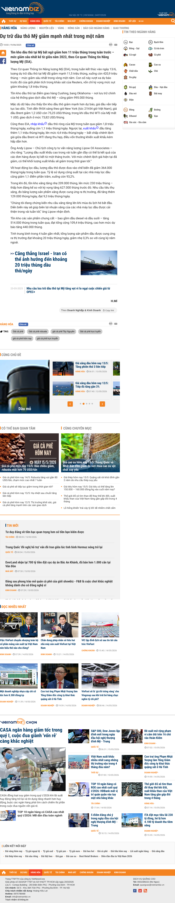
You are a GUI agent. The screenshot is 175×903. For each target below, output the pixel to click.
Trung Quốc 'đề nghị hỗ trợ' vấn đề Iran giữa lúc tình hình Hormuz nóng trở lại (53, 547)
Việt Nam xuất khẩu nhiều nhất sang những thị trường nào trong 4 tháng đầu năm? (104, 762)
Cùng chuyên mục (77, 428)
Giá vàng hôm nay (13, 851)
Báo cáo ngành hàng (96, 28)
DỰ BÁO (23, 21)
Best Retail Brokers (88, 856)
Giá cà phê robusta (38, 331)
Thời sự (94, 772)
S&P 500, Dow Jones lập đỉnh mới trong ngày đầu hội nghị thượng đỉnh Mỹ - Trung (105, 736)
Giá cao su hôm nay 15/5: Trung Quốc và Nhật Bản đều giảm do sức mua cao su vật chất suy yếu (89, 466)
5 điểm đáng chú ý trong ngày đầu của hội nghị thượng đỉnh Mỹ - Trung (104, 820)
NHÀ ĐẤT (72, 21)
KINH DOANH (119, 21)
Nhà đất (9, 571)
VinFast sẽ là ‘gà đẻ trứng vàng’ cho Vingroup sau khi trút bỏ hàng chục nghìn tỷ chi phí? (100, 695)
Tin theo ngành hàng (140, 32)
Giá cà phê (18, 331)
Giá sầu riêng (31, 856)
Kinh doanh (10, 590)
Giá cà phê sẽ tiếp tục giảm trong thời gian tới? (28, 486)
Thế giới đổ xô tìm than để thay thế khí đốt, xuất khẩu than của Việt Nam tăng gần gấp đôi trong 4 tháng (90, 499)
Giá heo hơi (88, 851)
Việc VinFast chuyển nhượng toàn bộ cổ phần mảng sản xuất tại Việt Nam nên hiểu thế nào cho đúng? (19, 644)
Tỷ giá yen (61, 851)
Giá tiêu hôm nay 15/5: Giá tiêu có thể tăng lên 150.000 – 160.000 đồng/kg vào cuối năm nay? (89, 488)
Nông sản (74, 28)
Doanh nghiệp (6, 701)
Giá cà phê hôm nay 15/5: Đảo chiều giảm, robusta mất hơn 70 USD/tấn (28, 468)
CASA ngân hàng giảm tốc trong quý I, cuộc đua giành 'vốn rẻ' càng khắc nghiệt (31, 735)
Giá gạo (59, 856)
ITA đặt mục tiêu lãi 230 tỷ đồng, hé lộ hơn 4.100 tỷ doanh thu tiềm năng (158, 820)
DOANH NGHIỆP (103, 21)
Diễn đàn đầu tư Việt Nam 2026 (116, 856)
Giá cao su (71, 856)
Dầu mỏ (25, 408)
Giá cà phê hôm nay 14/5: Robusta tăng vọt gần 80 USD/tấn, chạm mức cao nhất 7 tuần (30, 479)
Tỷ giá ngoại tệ (33, 851)
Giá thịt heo (46, 856)
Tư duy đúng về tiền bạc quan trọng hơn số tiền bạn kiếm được (44, 532)
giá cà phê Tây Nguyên (63, 331)
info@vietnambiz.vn (21, 896)
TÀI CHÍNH (59, 21)
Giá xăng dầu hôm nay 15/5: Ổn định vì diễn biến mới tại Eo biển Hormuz (80, 367)
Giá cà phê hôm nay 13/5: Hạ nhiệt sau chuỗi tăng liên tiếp (30, 494)
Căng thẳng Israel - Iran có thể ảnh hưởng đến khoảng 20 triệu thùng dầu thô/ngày (41, 262)
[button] (70, 404)
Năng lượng (28, 28)
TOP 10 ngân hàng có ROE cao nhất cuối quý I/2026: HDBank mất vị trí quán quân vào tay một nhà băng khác (104, 791)
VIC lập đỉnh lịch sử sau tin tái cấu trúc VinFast (99, 642)
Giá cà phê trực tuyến (90, 331)
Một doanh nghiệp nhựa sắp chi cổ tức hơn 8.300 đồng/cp (18, 693)
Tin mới (12, 525)
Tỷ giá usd (48, 851)
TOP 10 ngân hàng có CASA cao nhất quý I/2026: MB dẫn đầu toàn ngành (41, 813)
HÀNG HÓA (35, 21)
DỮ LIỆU (132, 21)
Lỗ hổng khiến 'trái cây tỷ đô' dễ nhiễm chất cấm (89, 508)
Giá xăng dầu (158, 851)
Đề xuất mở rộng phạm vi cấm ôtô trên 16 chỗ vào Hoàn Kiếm (157, 734)
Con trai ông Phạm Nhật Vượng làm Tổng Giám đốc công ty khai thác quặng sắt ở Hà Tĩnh (59, 695)
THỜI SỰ (12, 21)
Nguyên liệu (46, 28)
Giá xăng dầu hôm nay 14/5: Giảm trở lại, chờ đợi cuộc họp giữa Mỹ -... (80, 386)
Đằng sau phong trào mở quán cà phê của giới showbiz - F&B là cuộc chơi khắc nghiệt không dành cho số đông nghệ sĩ (59, 583)
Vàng (61, 28)
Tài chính (9, 537)
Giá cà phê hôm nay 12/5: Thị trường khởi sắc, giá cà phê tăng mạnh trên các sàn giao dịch (29, 504)
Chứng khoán (88, 650)
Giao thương (121, 28)
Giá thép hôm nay (13, 856)
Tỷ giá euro (74, 851)
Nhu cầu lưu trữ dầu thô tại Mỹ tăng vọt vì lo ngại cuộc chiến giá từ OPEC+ (68, 290)
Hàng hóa (9, 28)
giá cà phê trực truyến (47, 338)
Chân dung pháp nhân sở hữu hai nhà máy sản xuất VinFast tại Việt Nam (58, 644)
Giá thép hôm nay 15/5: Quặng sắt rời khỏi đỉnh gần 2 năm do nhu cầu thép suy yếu (91, 479)
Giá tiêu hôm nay (119, 851)
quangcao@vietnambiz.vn (152, 885)
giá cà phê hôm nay (22, 338)
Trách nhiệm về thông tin (16, 899)
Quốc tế (9, 552)
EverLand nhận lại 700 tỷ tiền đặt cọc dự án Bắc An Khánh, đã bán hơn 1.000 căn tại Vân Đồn (57, 564)
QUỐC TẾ (47, 21)
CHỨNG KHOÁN (86, 21)
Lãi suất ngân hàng (139, 851)
